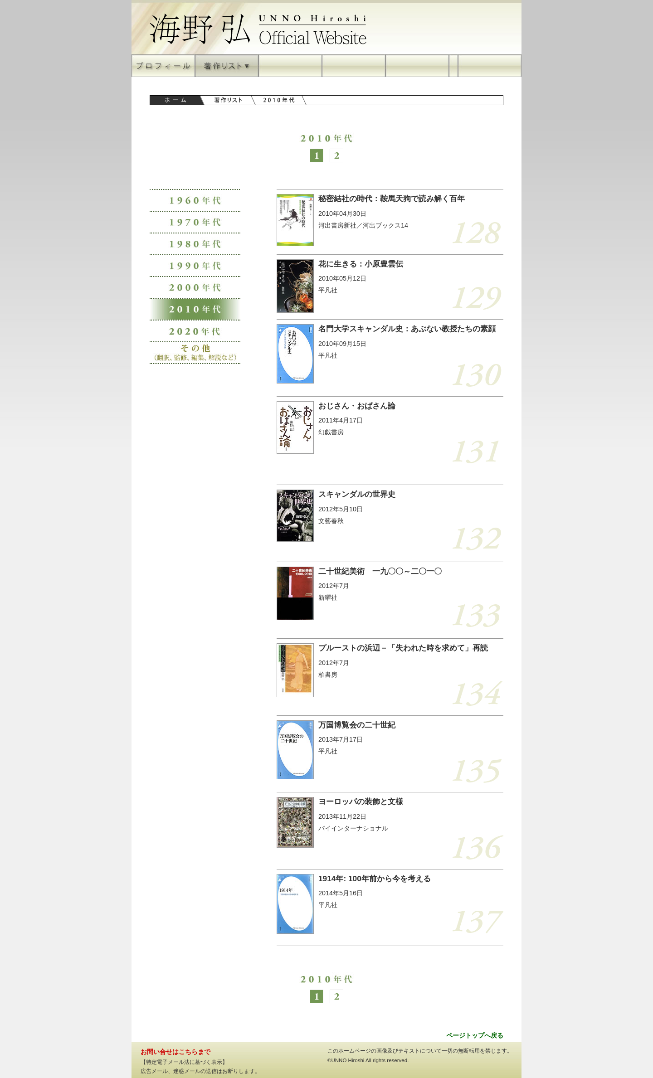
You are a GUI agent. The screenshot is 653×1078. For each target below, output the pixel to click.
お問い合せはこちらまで (175, 1051)
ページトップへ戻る (474, 1035)
